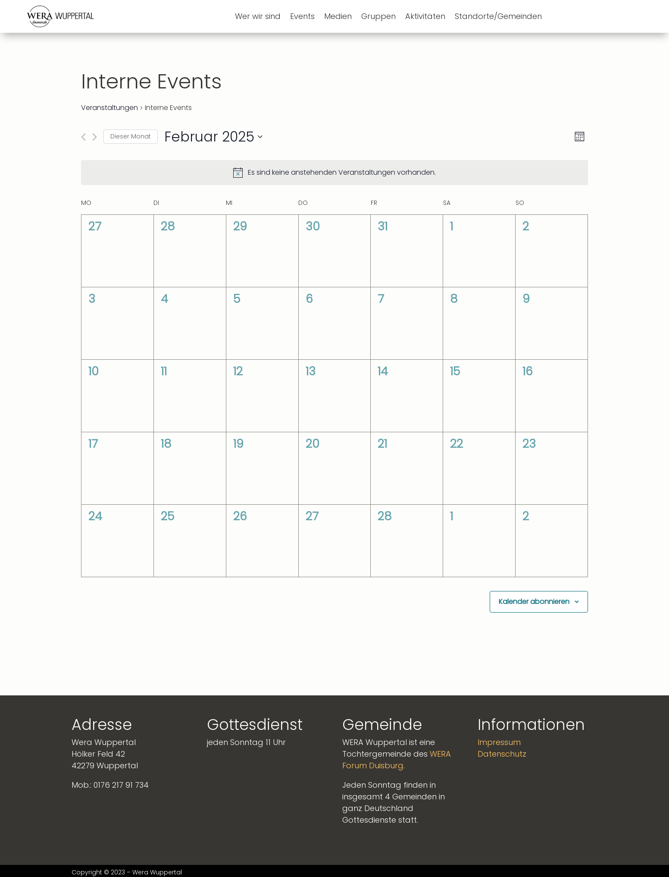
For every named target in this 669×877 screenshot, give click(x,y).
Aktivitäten (425, 16)
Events (302, 16)
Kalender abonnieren (534, 602)
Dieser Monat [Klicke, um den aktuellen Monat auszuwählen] (130, 136)
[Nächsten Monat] (94, 137)
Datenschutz (502, 753)
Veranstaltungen (109, 108)
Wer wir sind (258, 16)
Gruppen (378, 16)
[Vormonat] (83, 137)
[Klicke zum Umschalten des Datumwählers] (213, 136)
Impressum (499, 742)
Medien (338, 16)
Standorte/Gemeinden (498, 16)
